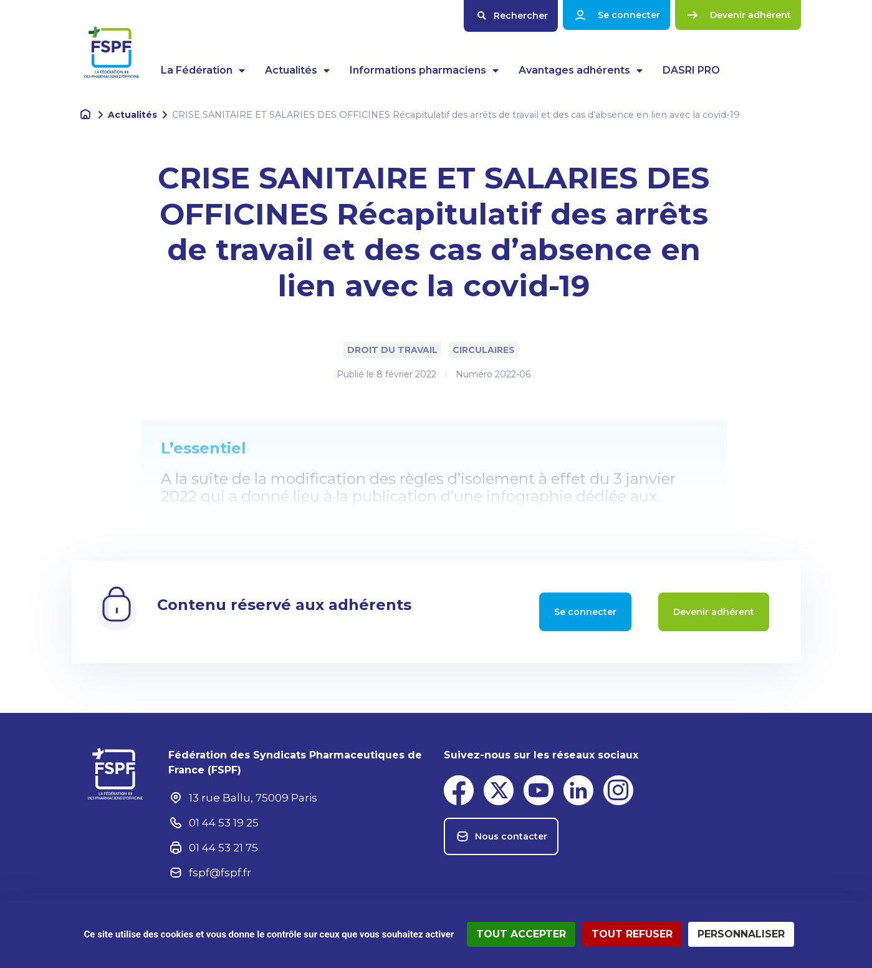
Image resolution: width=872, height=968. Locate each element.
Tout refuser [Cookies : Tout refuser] (632, 934)
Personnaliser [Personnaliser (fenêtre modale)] (741, 934)
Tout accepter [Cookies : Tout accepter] (521, 934)
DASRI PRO (691, 70)
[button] (511, 16)
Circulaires (484, 350)
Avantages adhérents (581, 70)
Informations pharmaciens (424, 70)
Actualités (297, 70)
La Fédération (203, 70)
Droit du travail (392, 350)
